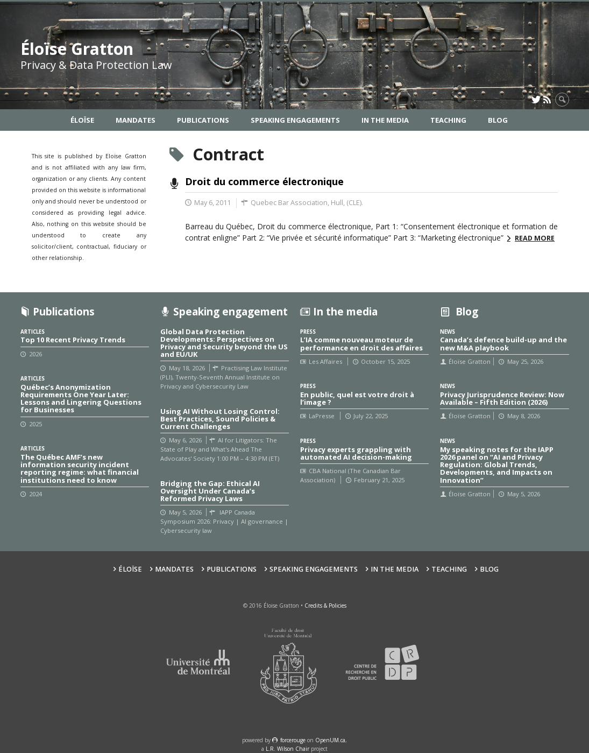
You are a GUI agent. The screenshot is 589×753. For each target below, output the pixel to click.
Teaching (448, 120)
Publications (203, 120)
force (293, 740)
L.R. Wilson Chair (287, 748)
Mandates (135, 120)
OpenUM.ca (330, 740)
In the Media (385, 120)
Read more (535, 238)
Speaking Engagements (295, 120)
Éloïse (82, 120)
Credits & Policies (325, 605)
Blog (498, 120)
